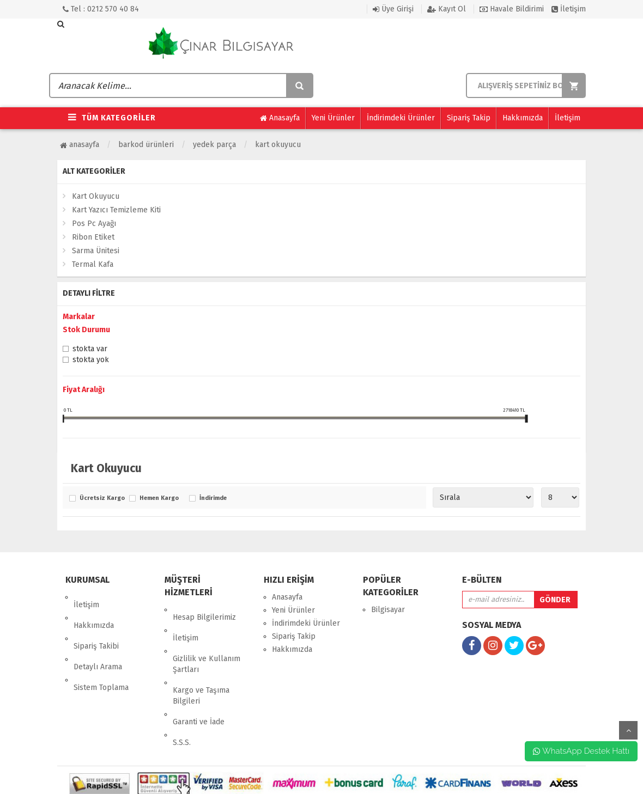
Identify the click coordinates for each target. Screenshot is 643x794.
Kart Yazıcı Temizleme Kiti (116, 210)
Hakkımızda (522, 118)
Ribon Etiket (93, 237)
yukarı (628, 730)
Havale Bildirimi (512, 9)
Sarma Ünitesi (95, 250)
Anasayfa (280, 118)
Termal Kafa (92, 264)
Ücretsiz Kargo (102, 498)
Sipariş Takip (468, 118)
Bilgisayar (388, 609)
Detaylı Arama (98, 636)
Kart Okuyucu (278, 144)
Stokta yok (90, 360)
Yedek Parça (214, 144)
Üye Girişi (393, 9)
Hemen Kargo (159, 498)
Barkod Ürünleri (146, 144)
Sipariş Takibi (96, 623)
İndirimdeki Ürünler (401, 118)
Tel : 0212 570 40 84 (101, 9)
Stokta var (89, 349)
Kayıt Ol (446, 9)
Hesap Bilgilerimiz (204, 609)
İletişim (568, 9)
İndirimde (213, 498)
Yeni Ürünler (333, 118)
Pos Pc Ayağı (94, 223)
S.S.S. (182, 696)
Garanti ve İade (199, 683)
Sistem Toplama (101, 649)
